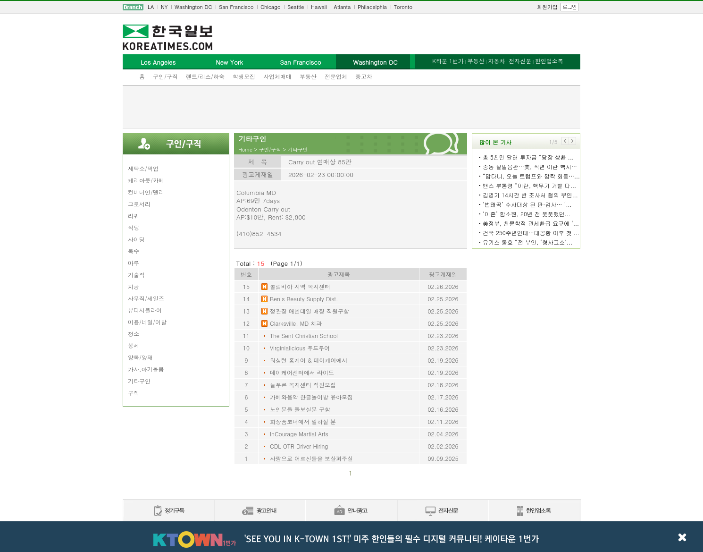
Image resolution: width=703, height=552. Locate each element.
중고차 (363, 76)
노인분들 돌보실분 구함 (300, 409)
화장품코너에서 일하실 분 (303, 421)
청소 (133, 334)
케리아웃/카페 (146, 180)
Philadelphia (372, 6)
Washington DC (193, 6)
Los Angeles (158, 62)
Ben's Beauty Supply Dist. (304, 299)
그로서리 (139, 204)
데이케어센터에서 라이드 (302, 372)
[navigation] (351, 7)
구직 (133, 393)
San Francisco (236, 6)
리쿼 (133, 216)
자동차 (496, 61)
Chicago (270, 6)
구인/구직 (165, 76)
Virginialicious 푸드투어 (300, 348)
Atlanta (342, 6)
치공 (133, 286)
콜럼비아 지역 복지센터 (300, 286)
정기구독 (168, 511)
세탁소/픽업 (143, 168)
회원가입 (547, 6)
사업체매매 (277, 76)
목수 (133, 251)
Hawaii (319, 6)
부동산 (308, 76)
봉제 (133, 345)
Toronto (403, 6)
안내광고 (351, 511)
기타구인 (139, 381)
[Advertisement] (351, 106)
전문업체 (336, 76)
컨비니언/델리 (146, 192)
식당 (133, 227)
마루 (133, 263)
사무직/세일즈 (146, 298)
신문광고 (259, 511)
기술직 (136, 275)
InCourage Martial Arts (299, 434)
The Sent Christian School (304, 335)
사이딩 (136, 239)
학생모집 (244, 76)
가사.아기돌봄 (146, 369)
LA (151, 6)
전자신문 (520, 61)
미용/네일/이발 (147, 322)
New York (229, 62)
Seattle (295, 6)
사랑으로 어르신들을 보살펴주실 (311, 458)
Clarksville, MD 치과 (296, 323)
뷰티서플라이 (145, 310)
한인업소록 (549, 61)
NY (164, 6)
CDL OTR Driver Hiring (299, 446)
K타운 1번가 (448, 61)
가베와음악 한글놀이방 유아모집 (311, 397)
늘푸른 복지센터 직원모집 (303, 385)
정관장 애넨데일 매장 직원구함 (309, 311)
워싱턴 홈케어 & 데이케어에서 (309, 360)
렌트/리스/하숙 (205, 76)
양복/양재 (140, 357)
